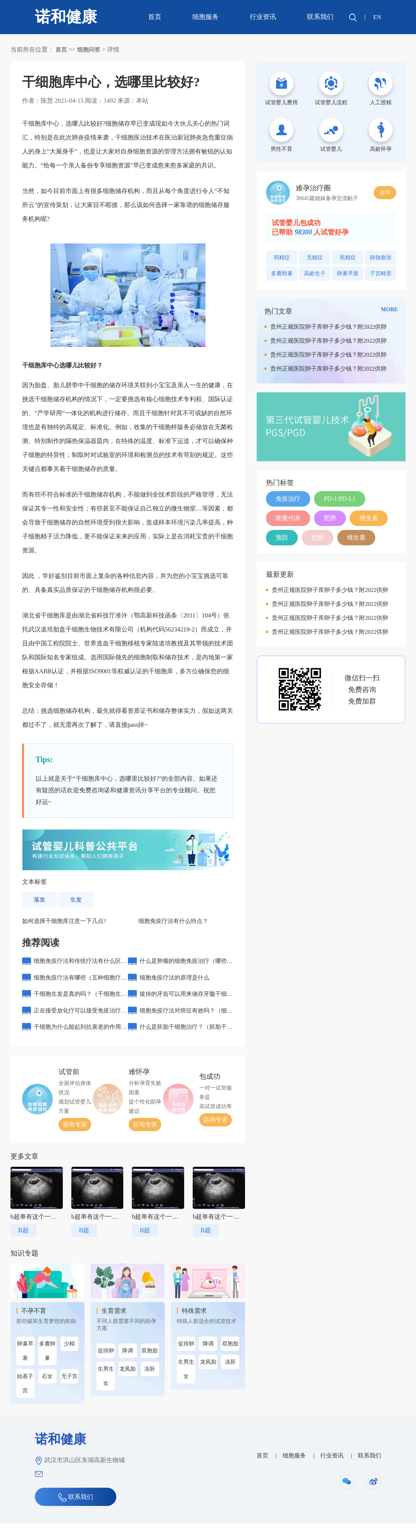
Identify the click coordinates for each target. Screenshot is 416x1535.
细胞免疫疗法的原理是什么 (177, 981)
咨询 (385, 192)
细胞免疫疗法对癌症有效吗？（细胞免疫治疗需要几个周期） (186, 1021)
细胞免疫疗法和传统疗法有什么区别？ (80, 965)
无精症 (315, 257)
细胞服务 (205, 17)
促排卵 (106, 1362)
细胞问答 (90, 49)
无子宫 (69, 1388)
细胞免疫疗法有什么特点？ (175, 921)
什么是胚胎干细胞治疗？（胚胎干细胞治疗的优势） (186, 1040)
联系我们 (319, 17)
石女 (47, 1388)
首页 (154, 17)
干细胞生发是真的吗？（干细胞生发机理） (80, 1003)
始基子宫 (25, 1395)
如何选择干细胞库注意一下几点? (67, 921)
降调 (127, 1362)
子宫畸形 (381, 273)
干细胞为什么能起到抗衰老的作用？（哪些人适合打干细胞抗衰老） (77, 1040)
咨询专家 (74, 1136)
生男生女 (106, 1388)
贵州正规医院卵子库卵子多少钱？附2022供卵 (328, 327)
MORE (389, 309)
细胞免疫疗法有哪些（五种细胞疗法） (80, 984)
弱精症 (282, 257)
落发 (40, 899)
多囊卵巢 (47, 1362)
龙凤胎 (127, 1380)
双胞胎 (150, 1362)
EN (376, 17)
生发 (77, 899)
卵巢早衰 (25, 1362)
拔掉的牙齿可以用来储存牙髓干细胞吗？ (186, 1003)
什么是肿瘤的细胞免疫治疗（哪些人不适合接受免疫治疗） (186, 965)
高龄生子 (315, 273)
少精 (69, 1355)
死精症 (348, 257)
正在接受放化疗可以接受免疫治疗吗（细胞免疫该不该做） (80, 1021)
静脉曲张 (381, 257)
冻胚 (149, 1380)
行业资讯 (262, 17)
